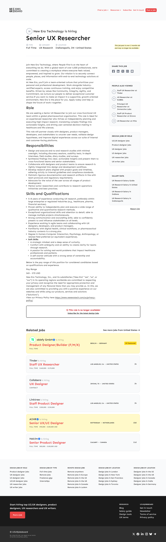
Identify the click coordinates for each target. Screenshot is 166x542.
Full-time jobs (46, 472)
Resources (116, 10)
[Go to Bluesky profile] (150, 534)
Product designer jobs (121, 145)
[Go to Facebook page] (138, 534)
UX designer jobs (119, 149)
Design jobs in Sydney (108, 481)
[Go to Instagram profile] (146, 534)
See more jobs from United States (120, 330)
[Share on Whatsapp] (127, 71)
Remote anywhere (76, 472)
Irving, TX (94, 384)
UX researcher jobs (120, 157)
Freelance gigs (46, 478)
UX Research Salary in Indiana (121, 192)
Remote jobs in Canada (78, 484)
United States (83, 47)
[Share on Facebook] (113, 71)
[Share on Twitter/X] (122, 71)
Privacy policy (147, 517)
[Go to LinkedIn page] (142, 534)
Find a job (103, 10)
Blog (121, 508)
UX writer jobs (118, 162)
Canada (103, 442)
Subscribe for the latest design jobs (83, 313)
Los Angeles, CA (97, 364)
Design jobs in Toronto (108, 484)
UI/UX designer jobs (121, 141)
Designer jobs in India (143, 481)
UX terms (123, 517)
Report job (135, 209)
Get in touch (138, 10)
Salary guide (125, 511)
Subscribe (127, 10)
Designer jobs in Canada (144, 478)
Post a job (151, 10)
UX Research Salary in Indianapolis (121, 199)
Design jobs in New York (109, 475)
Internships (45, 481)
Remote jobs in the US (77, 478)
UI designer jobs (119, 153)
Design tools (125, 514)
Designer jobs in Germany (145, 484)
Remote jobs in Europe (78, 475)
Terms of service (148, 514)
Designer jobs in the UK (144, 475)
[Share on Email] (132, 71)
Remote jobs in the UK (77, 481)
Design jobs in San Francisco (111, 478)
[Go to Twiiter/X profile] (133, 534)
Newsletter (145, 511)
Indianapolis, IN (65, 47)
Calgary (94, 442)
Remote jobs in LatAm (77, 487)
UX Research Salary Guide (123, 181)
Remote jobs (45, 475)
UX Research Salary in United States (124, 186)
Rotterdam (95, 423)
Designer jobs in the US (144, 472)
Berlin (93, 343)
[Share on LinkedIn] (118, 71)
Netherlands (108, 423)
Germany (103, 343)
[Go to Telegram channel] (155, 534)
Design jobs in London (108, 472)
